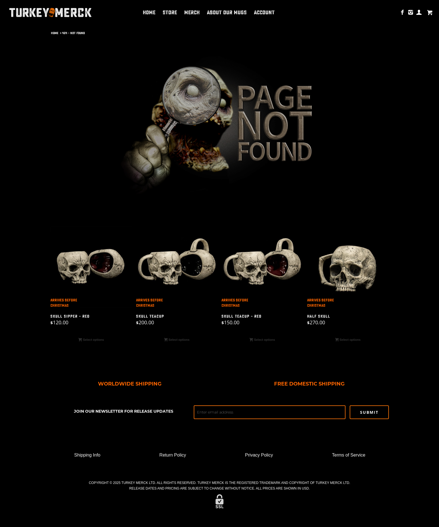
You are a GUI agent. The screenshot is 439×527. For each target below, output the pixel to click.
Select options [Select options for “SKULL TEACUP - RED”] (262, 339)
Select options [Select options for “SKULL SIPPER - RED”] (91, 339)
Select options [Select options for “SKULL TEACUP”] (177, 339)
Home (54, 33)
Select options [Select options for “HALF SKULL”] (348, 339)
